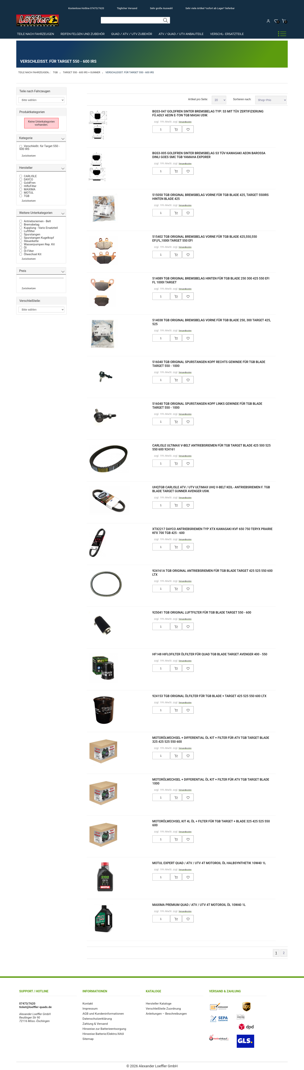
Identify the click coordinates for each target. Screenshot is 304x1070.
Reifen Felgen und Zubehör (83, 34)
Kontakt (88, 1003)
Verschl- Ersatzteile (227, 34)
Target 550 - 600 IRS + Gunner (81, 72)
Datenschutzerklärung (97, 1018)
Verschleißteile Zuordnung (163, 1008)
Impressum (90, 1008)
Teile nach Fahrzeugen (35, 34)
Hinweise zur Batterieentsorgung (104, 1029)
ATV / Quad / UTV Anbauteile (181, 34)
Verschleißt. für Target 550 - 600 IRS (129, 72)
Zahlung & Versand (95, 1024)
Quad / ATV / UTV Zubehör (131, 34)
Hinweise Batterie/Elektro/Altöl (103, 1034)
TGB (55, 72)
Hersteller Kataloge (158, 1003)
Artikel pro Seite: (198, 99)
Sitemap (88, 1039)
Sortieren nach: (242, 99)
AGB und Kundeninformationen (103, 1013)
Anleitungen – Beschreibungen (165, 1013)
